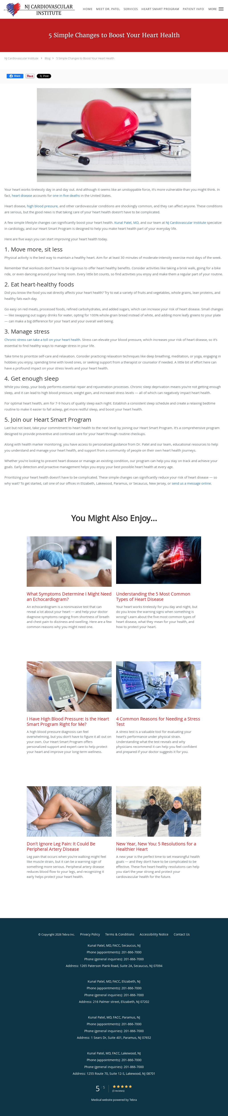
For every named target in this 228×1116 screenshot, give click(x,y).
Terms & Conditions (119, 934)
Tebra (133, 1100)
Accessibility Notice (154, 934)
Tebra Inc (68, 934)
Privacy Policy (90, 934)
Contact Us (182, 934)
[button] (221, 8)
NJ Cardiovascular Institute (21, 58)
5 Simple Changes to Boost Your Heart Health (85, 58)
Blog (47, 58)
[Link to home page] (38, 9)
